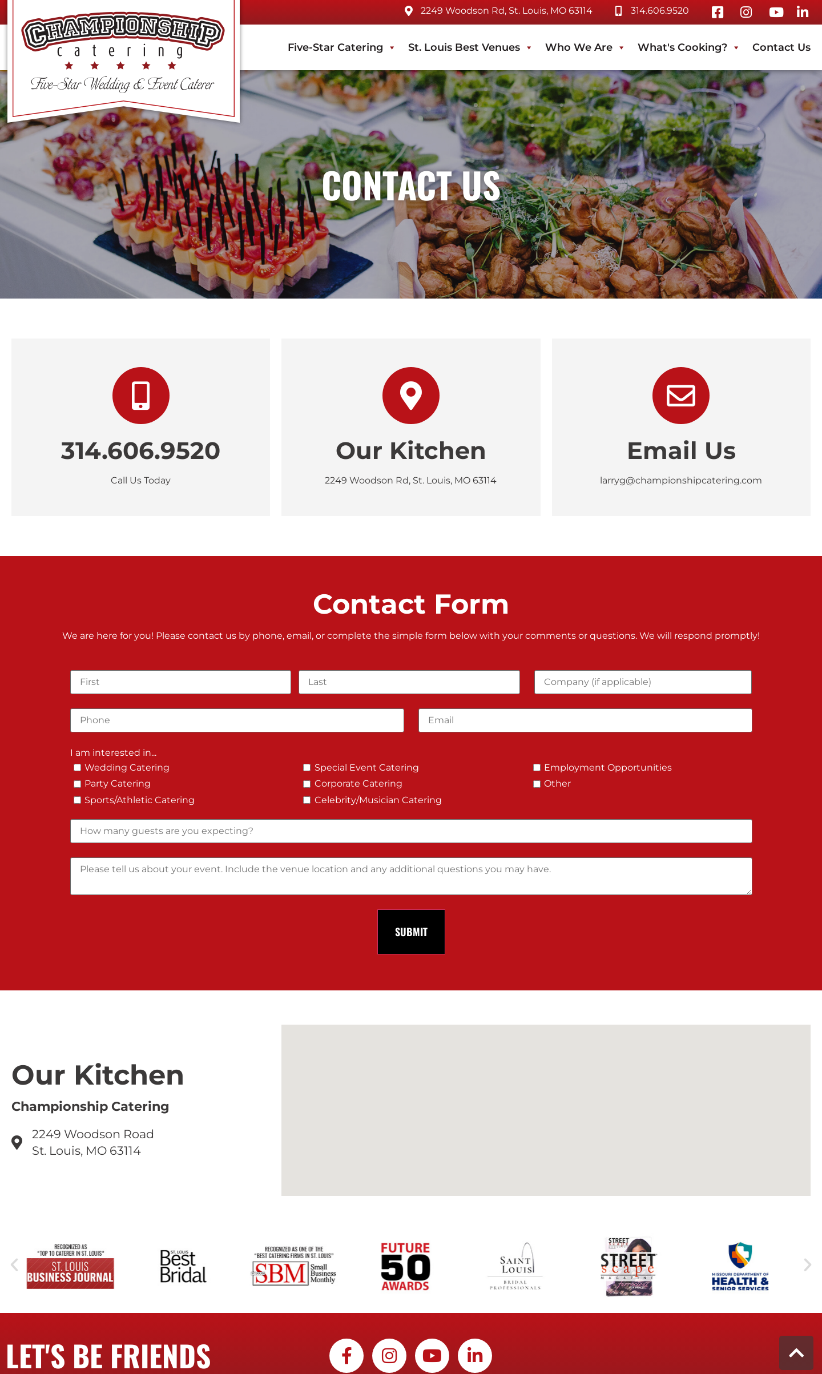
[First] (181, 682)
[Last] (409, 682)
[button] (14, 1265)
